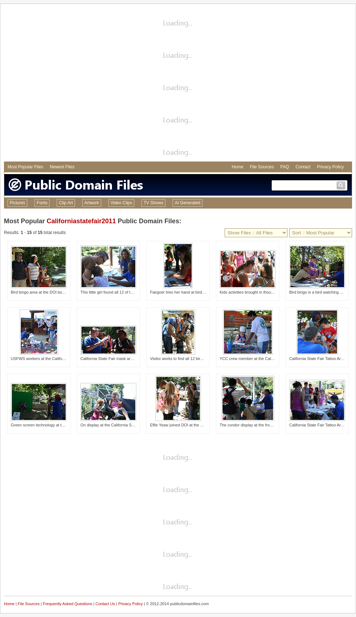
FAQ (284, 166)
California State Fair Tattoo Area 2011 (322, 425)
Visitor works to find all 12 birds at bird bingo (188, 358)
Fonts (42, 202)
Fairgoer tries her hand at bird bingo (181, 292)
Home (237, 166)
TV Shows (153, 202)
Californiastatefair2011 (81, 221)
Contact (303, 166)
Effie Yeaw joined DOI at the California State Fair (192, 425)
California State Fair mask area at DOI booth (119, 358)
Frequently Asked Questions (67, 604)
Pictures (17, 202)
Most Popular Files (25, 166)
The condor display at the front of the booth (257, 425)
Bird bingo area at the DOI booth (39, 292)
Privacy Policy (330, 166)
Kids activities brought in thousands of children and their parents (276, 292)
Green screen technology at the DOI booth (48, 425)
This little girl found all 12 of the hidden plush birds (124, 292)
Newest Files (62, 166)
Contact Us (105, 604)
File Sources (262, 166)
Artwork (91, 202)
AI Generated (187, 202)
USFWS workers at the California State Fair (49, 358)
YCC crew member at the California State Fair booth (265, 358)
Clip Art (66, 202)
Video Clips (121, 202)
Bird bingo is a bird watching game (319, 292)
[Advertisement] (76, 84)
